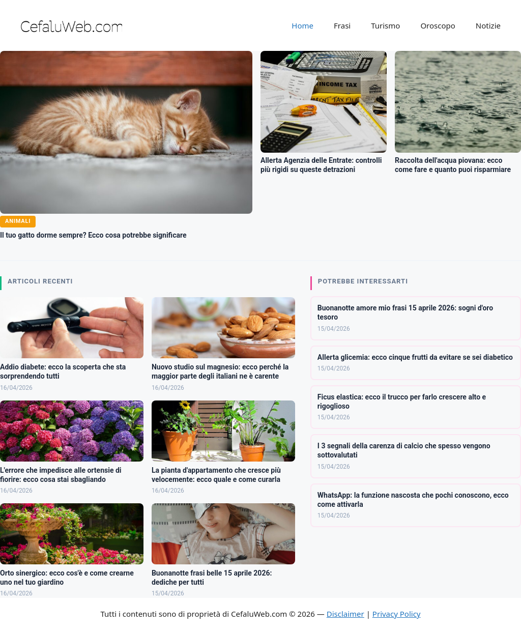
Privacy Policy (396, 614)
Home (302, 25)
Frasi (342, 25)
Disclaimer (345, 614)
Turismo (385, 25)
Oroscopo (437, 25)
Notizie (488, 25)
